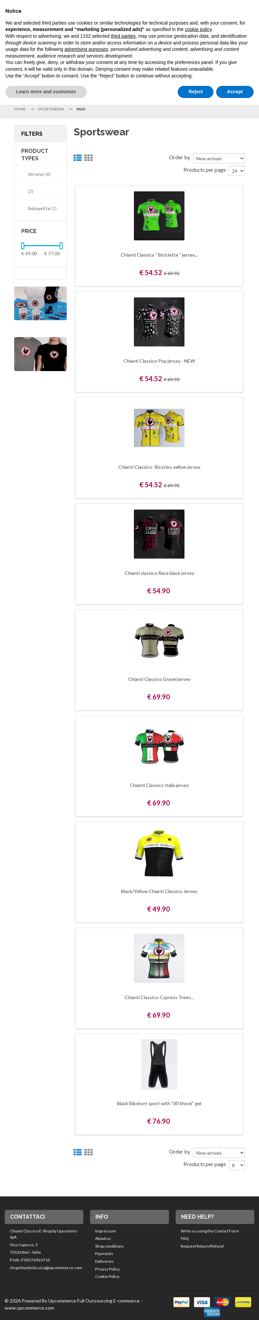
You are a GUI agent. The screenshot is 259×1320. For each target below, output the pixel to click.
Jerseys (36, 174)
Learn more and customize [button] (46, 91)
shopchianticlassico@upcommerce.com (46, 1267)
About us (103, 1238)
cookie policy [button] (198, 29)
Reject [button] (196, 91)
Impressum (105, 1230)
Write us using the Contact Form (210, 1230)
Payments (104, 1253)
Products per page (204, 169)
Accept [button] (235, 91)
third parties (123, 36)
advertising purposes (86, 49)
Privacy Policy (107, 1269)
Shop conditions (109, 1246)
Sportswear (51, 109)
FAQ (185, 1238)
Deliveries (104, 1261)
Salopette (39, 208)
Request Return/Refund (202, 1246)
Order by (179, 157)
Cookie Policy (107, 1276)
